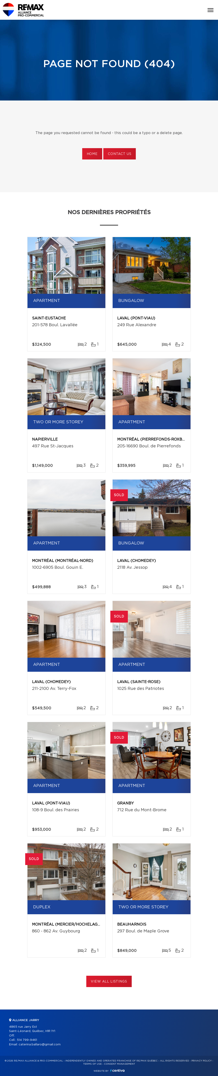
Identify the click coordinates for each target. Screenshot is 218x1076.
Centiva (117, 1070)
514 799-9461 (27, 1040)
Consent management (119, 1064)
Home (92, 154)
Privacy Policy (201, 1061)
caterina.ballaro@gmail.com (40, 1044)
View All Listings (109, 981)
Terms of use (92, 1064)
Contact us (119, 154)
